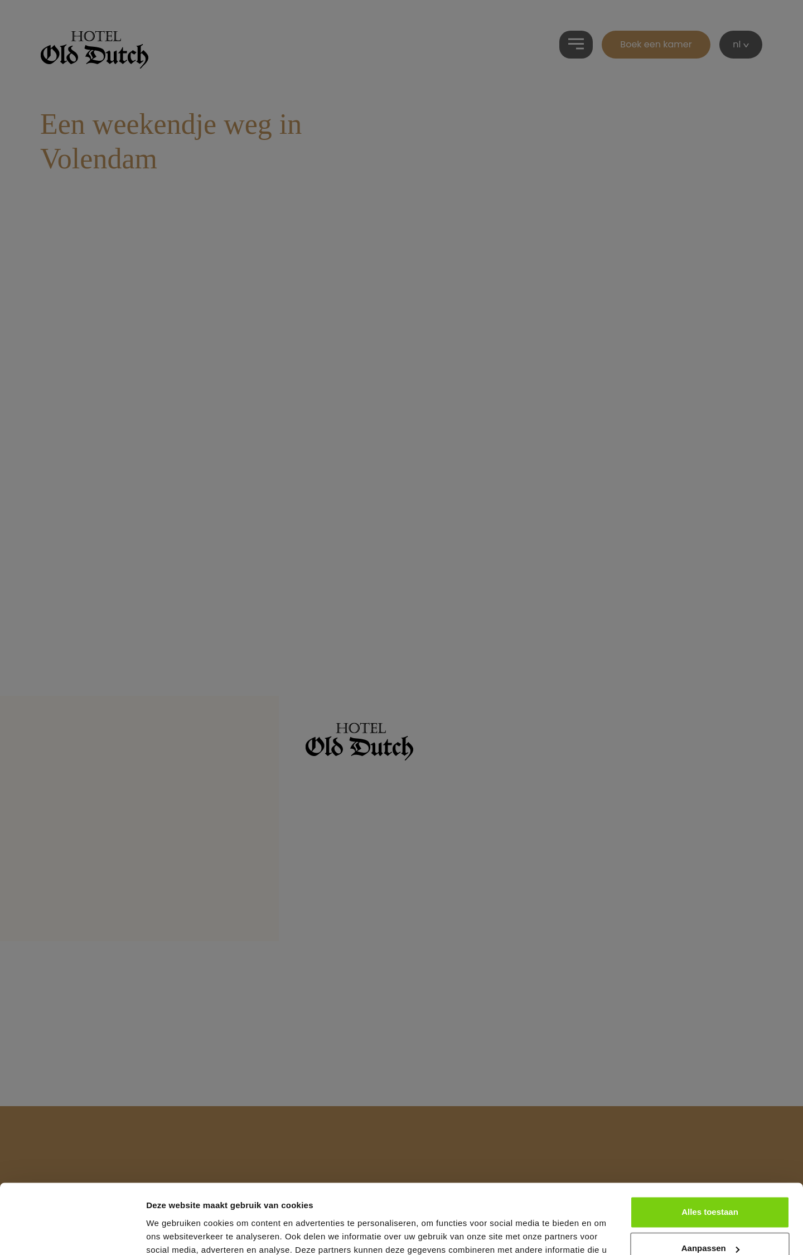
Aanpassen (710, 1187)
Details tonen (172, 1233)
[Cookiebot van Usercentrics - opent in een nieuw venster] (72, 1233)
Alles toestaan (709, 1151)
